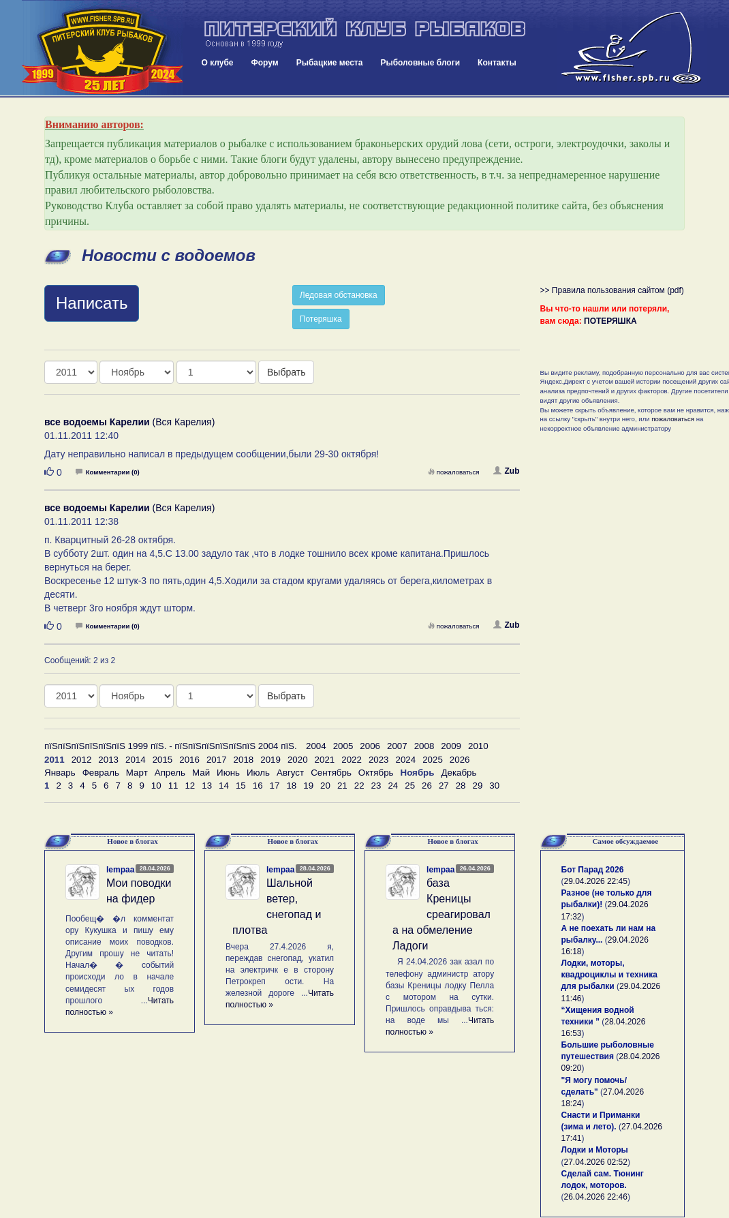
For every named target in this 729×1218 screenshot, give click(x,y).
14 (224, 785)
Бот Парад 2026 (592, 869)
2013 (108, 760)
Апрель (170, 772)
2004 (316, 746)
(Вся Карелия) (129, 421)
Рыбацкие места (329, 62)
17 (275, 785)
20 (325, 785)
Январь (60, 772)
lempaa (120, 869)
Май (201, 772)
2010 (478, 746)
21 (342, 785)
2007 (397, 746)
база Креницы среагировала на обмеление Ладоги (441, 914)
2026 (460, 760)
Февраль (100, 772)
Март (137, 772)
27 (444, 785)
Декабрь (458, 772)
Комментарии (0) (108, 472)
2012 (82, 760)
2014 (135, 760)
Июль (258, 772)
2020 (298, 760)
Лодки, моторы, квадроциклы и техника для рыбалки (609, 974)
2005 (343, 746)
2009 (451, 746)
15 (241, 785)
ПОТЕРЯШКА (610, 321)
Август (290, 772)
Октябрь (376, 772)
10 (156, 785)
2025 (432, 760)
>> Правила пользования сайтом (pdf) (612, 290)
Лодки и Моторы (594, 1150)
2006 (370, 746)
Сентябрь (331, 772)
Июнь (228, 772)
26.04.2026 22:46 (595, 1197)
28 (461, 785)
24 (393, 785)
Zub (506, 471)
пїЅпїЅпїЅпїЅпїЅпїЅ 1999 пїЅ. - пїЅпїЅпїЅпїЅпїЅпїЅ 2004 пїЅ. (170, 746)
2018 (244, 760)
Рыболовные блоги (420, 62)
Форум (265, 62)
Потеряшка (321, 319)
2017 (216, 760)
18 (291, 785)
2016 (189, 760)
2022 (351, 760)
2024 (406, 760)
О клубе (218, 62)
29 (478, 785)
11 (173, 785)
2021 (325, 760)
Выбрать (286, 372)
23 (376, 785)
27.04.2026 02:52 (595, 1162)
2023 (379, 760)
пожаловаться (454, 472)
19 (308, 785)
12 (190, 785)
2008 (424, 746)
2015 (163, 760)
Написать (91, 303)
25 (410, 785)
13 (207, 785)
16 (258, 785)
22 (359, 785)
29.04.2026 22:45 (595, 881)
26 (427, 785)
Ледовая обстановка (338, 295)
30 (494, 785)
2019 (270, 760)
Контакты (497, 62)
